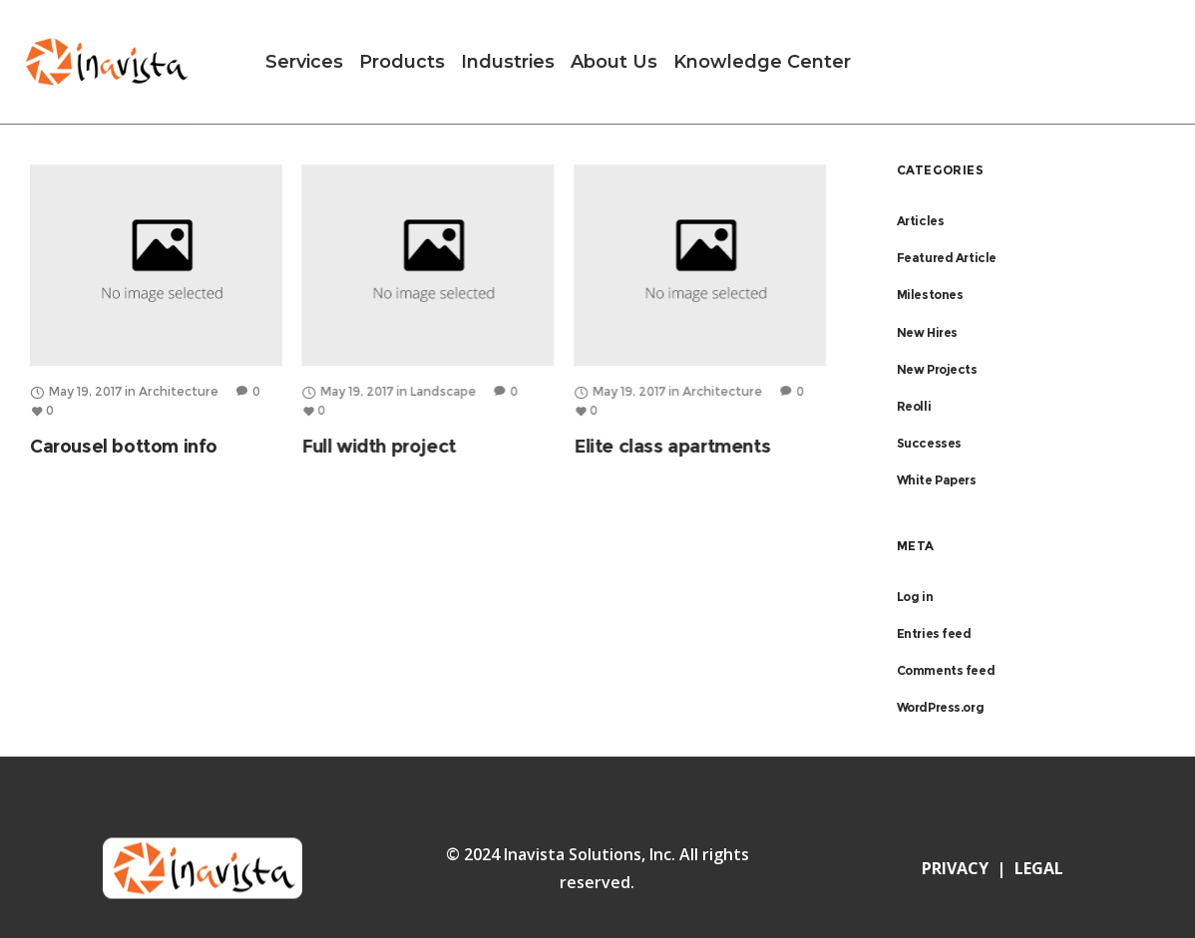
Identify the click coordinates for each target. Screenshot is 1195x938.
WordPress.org (941, 707)
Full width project (378, 447)
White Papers (937, 479)
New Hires (927, 332)
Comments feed (946, 670)
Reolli (914, 406)
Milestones (930, 294)
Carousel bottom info (123, 447)
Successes (929, 443)
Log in (915, 596)
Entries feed (934, 633)
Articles (921, 220)
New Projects (937, 369)
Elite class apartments (672, 447)
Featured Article (947, 257)
